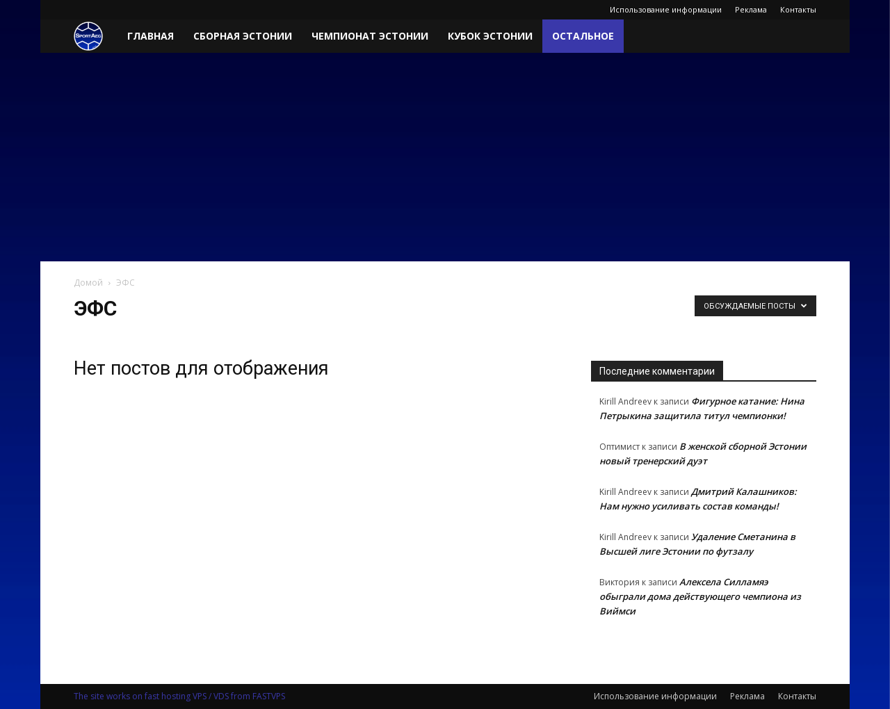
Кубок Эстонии (490, 35)
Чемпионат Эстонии (370, 35)
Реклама (751, 9)
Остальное (583, 35)
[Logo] (96, 36)
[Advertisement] (445, 157)
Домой (88, 282)
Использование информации (666, 9)
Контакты (798, 9)
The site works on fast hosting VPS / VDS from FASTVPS (179, 696)
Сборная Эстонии (242, 35)
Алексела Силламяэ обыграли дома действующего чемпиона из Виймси (700, 596)
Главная (150, 35)
